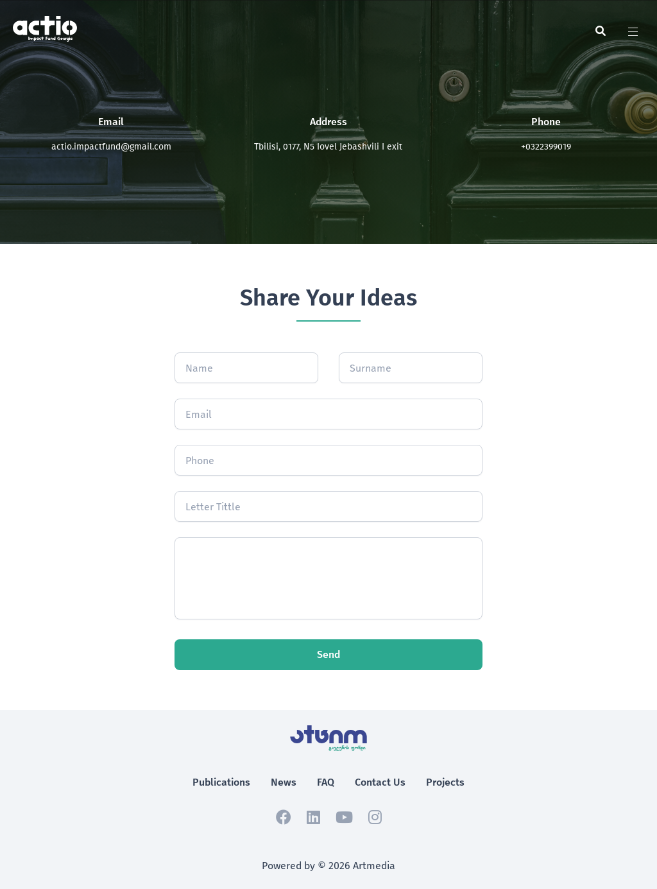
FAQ (325, 782)
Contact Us (380, 782)
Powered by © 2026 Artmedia (328, 865)
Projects (445, 782)
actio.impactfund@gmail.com (111, 146)
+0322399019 (546, 146)
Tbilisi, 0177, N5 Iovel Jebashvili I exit (328, 146)
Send (328, 654)
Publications (221, 782)
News (283, 782)
